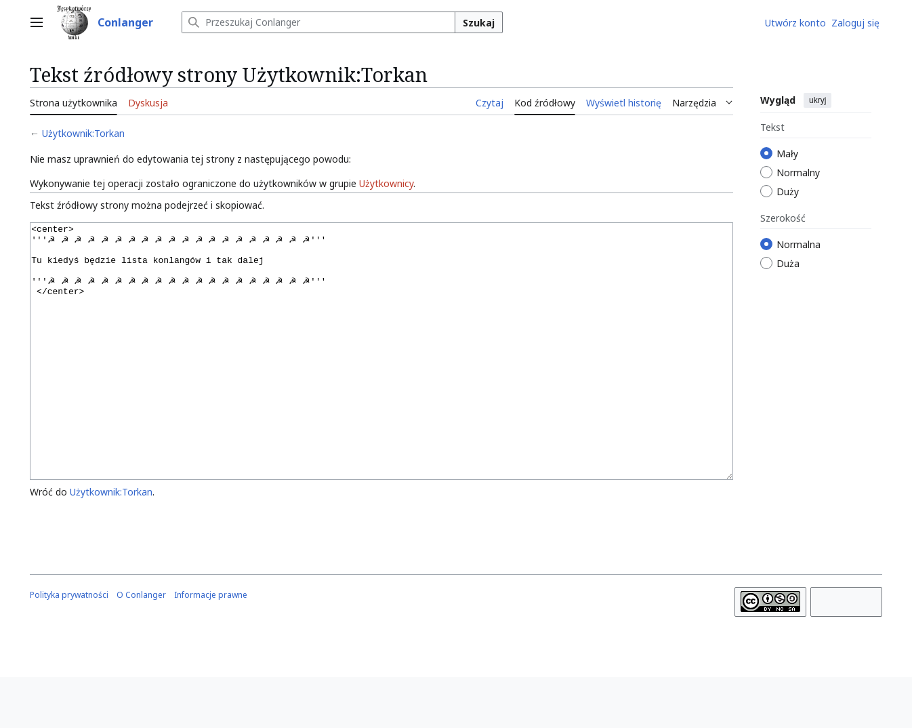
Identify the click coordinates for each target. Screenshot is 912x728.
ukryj (817, 100)
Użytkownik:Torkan (83, 133)
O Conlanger (141, 645)
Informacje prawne (210, 645)
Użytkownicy (386, 183)
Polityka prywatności (69, 645)
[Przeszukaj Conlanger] (318, 22)
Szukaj (479, 22)
